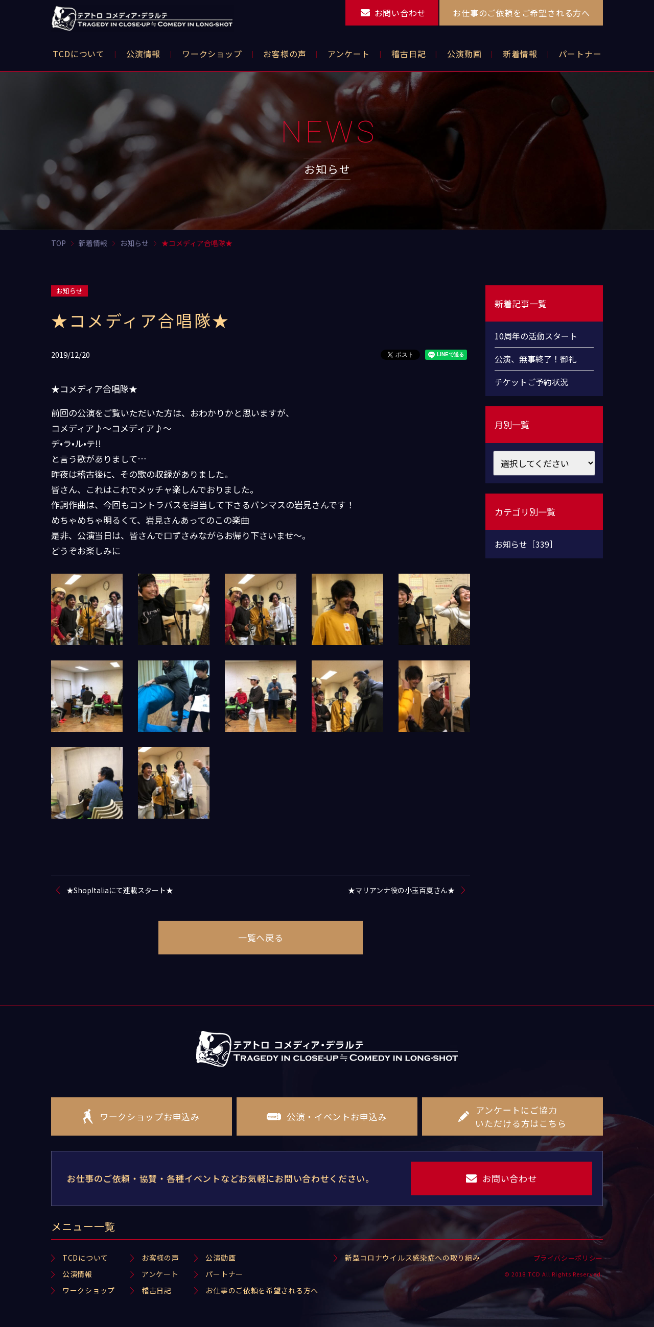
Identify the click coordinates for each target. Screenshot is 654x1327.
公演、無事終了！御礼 (535, 359)
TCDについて (85, 1257)
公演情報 (77, 1274)
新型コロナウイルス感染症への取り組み (412, 1257)
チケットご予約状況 (531, 382)
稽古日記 (157, 1290)
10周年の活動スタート (536, 336)
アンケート (160, 1274)
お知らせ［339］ (526, 544)
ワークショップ (88, 1290)
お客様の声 (160, 1257)
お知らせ (69, 291)
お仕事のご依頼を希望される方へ (261, 1290)
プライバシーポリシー (568, 1258)
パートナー (224, 1274)
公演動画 (220, 1257)
